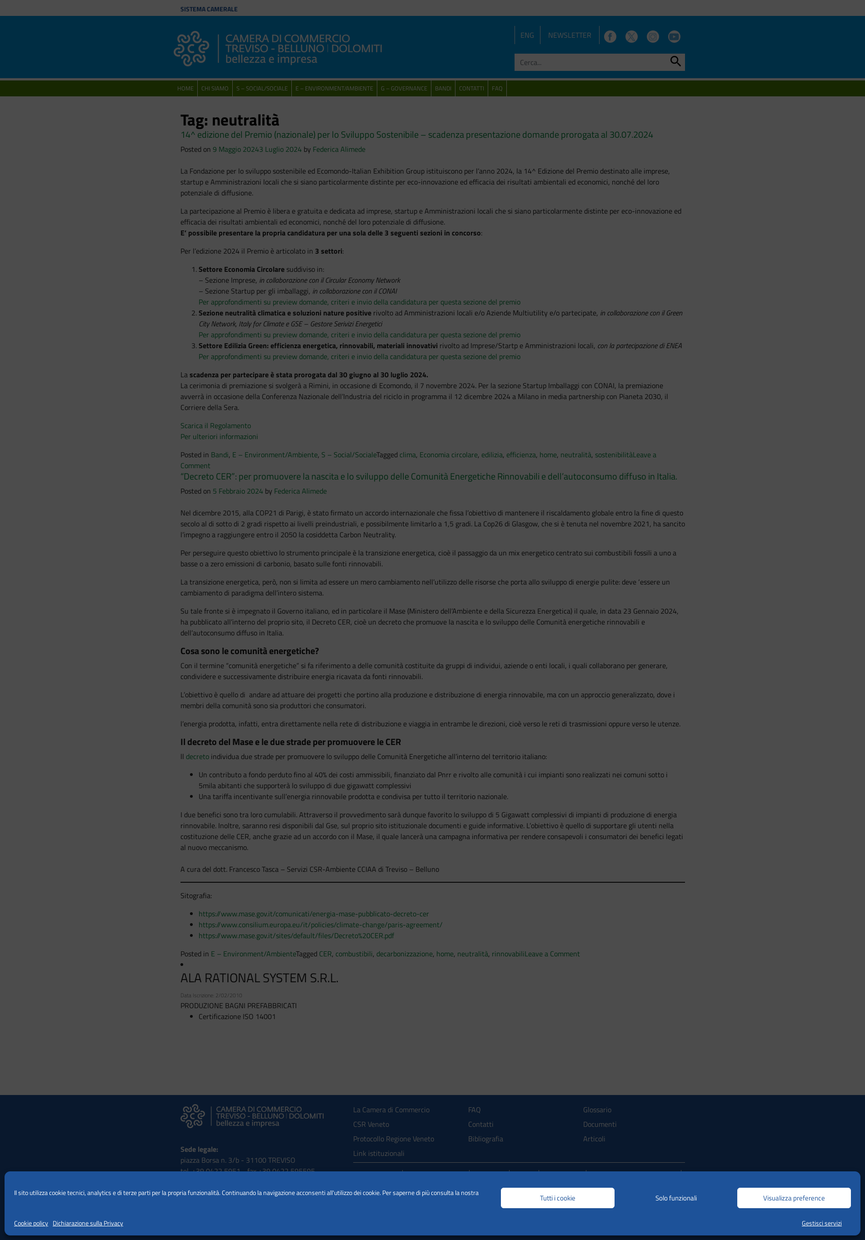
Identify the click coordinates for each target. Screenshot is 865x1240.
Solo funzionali (676, 1198)
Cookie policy (31, 1223)
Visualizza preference (794, 1198)
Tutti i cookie (557, 1198)
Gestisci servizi (822, 1223)
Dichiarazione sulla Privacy (88, 1223)
